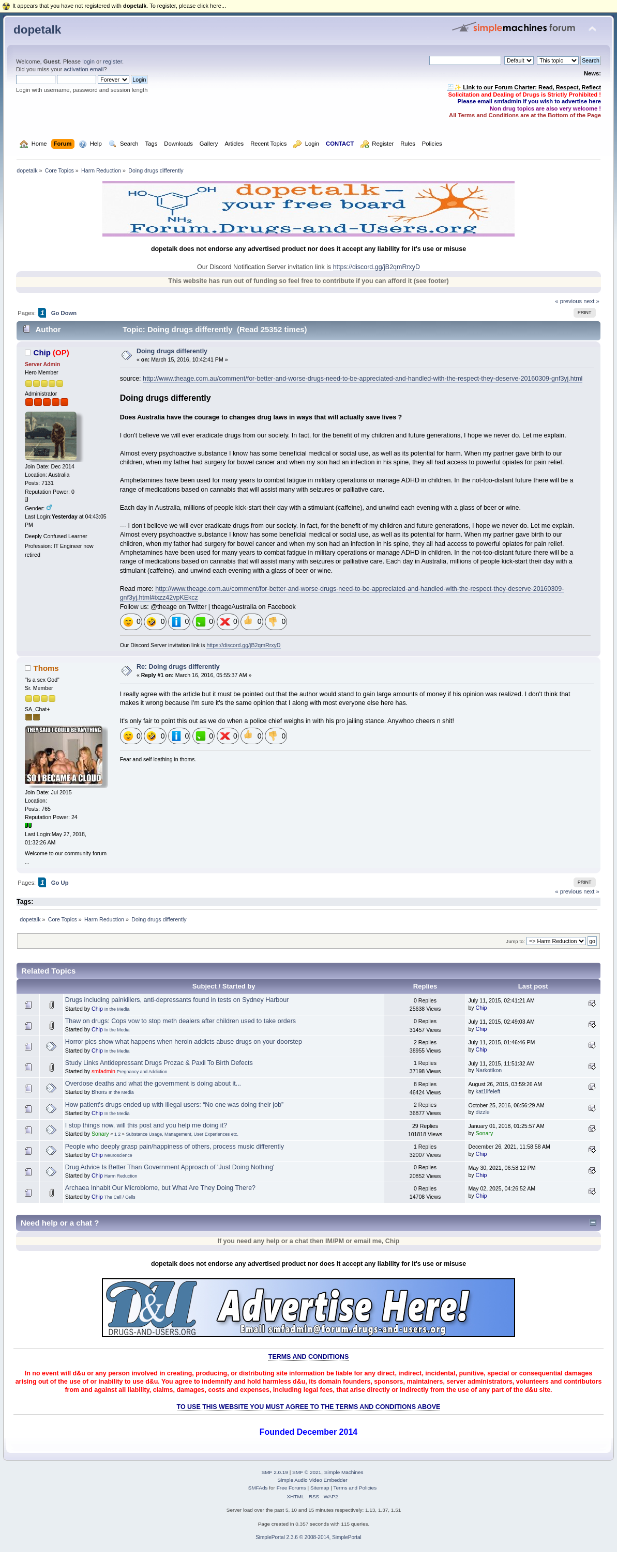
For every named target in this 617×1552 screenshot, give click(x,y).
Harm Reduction (121, 1176)
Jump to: (515, 941)
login (88, 61)
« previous (568, 301)
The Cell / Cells (120, 1197)
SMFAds (258, 1488)
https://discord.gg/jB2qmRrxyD (376, 267)
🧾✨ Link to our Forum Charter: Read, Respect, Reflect (524, 87)
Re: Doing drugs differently (178, 666)
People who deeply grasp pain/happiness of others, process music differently (174, 1146)
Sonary (100, 1134)
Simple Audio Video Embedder (312, 1480)
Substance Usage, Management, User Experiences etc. (182, 1134)
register (112, 61)
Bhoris (99, 1092)
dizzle (483, 1112)
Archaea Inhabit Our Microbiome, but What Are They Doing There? (160, 1188)
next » (591, 301)
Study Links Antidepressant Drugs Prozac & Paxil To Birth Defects (159, 1063)
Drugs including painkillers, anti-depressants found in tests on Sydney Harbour (177, 1000)
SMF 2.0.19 (274, 1472)
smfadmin (103, 1071)
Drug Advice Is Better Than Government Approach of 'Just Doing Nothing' (169, 1167)
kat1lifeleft (488, 1091)
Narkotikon (489, 1070)
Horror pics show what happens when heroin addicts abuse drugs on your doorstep (183, 1041)
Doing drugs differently (172, 351)
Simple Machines (344, 1472)
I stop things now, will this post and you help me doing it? (146, 1125)
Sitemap (319, 1488)
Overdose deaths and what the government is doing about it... (153, 1083)
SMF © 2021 (306, 1472)
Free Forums (291, 1488)
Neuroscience (118, 1155)
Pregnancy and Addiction (142, 1071)
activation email (83, 69)
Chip (42, 352)
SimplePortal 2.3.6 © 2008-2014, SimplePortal (308, 1537)
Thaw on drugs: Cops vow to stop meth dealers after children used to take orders (180, 1021)
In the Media (117, 1009)
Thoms (46, 668)
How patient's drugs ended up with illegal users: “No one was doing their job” (174, 1104)
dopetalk (37, 29)
